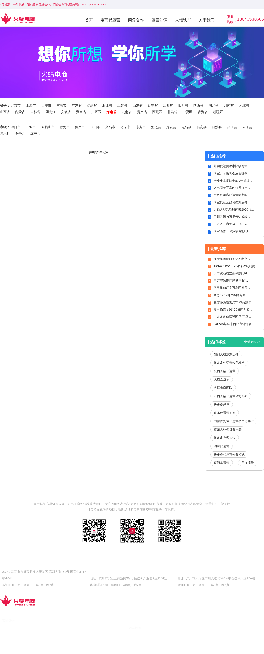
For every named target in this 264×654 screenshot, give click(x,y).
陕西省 (198, 105)
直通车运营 (221, 463)
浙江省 (107, 105)
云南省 (127, 112)
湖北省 (213, 105)
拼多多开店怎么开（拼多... (232, 224)
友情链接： (10, 620)
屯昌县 (186, 127)
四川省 (183, 105)
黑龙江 (51, 112)
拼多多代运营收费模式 (229, 454)
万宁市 (125, 127)
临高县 (202, 127)
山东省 (138, 105)
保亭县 (20, 133)
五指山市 (48, 127)
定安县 (171, 127)
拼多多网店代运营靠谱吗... (232, 195)
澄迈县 (156, 127)
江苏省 (122, 105)
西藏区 (157, 112)
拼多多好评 (221, 404)
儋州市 (80, 127)
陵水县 (5, 133)
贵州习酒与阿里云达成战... (232, 216)
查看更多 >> (252, 342)
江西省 (168, 105)
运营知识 (159, 20)
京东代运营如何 (224, 412)
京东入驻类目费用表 (228, 429)
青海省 (203, 112)
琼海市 (65, 127)
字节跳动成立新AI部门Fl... (231, 273)
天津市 (46, 105)
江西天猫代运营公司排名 (231, 396)
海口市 (16, 127)
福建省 (92, 105)
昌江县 (232, 127)
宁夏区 (187, 112)
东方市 (141, 127)
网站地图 (135, 628)
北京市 (16, 105)
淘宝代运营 (221, 446)
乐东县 (247, 127)
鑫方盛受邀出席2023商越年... (234, 302)
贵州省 (142, 112)
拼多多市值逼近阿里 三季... (232, 317)
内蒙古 (20, 112)
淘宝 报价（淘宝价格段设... (232, 231)
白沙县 (217, 127)
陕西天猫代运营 (224, 371)
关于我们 (206, 20)
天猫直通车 (221, 379)
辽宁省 (153, 105)
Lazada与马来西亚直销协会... (234, 324)
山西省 (5, 112)
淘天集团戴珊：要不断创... (232, 259)
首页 (89, 20)
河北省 (244, 105)
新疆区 (218, 112)
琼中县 (35, 133)
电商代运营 (110, 20)
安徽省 (66, 112)
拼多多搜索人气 (224, 438)
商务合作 (136, 20)
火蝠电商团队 (223, 387)
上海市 (31, 105)
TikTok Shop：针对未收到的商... (236, 266)
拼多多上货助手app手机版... (233, 180)
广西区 (96, 112)
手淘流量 (248, 463)
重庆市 (61, 105)
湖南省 (81, 112)
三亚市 (31, 127)
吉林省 (35, 112)
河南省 (229, 105)
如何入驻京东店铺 (226, 354)
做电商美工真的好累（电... (232, 187)
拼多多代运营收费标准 (229, 362)
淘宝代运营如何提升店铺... (232, 202)
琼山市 (95, 127)
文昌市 (110, 127)
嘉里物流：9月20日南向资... (233, 309)
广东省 (77, 105)
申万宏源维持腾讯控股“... (231, 280)
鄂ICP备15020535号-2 (55, 628)
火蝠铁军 (183, 20)
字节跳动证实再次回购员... (232, 288)
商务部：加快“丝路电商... (231, 295)
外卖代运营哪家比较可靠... (232, 166)
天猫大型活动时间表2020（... (234, 209)
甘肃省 (172, 112)
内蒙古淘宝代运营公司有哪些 (234, 421)
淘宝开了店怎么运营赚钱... (232, 173)
